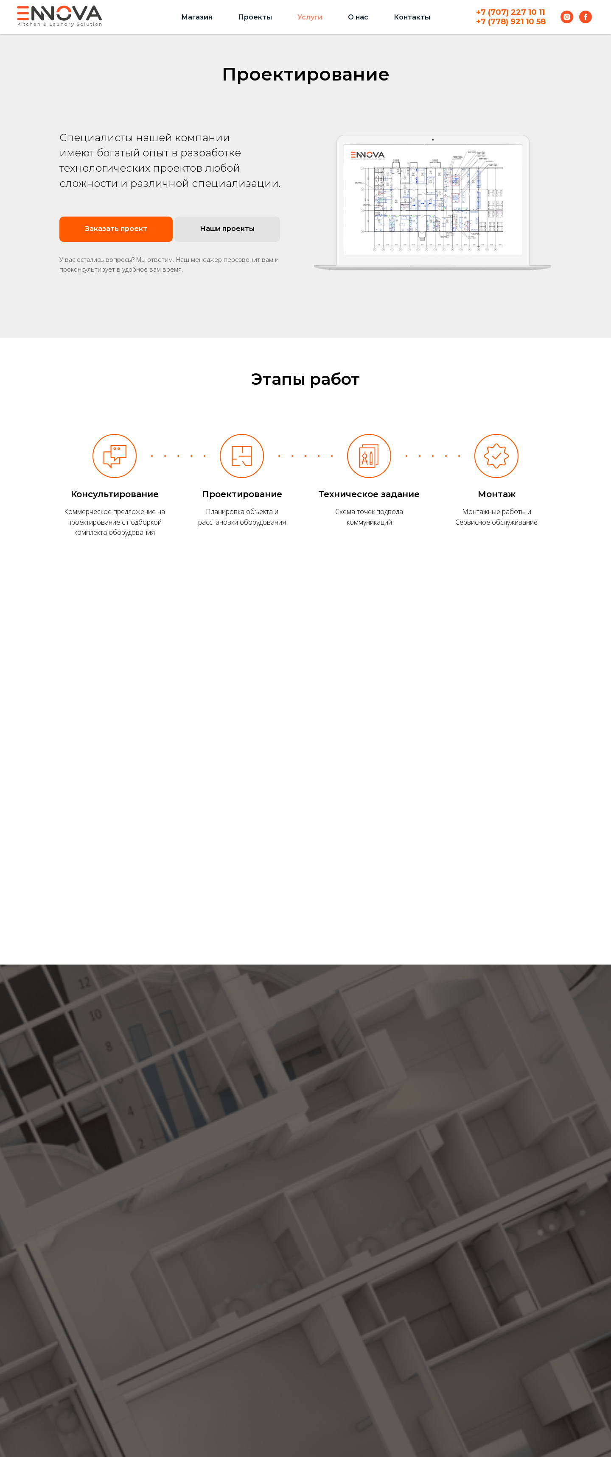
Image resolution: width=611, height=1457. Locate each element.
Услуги (309, 17)
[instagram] (567, 17)
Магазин (197, 17)
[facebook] (585, 17)
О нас (358, 17)
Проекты (255, 17)
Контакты (412, 17)
